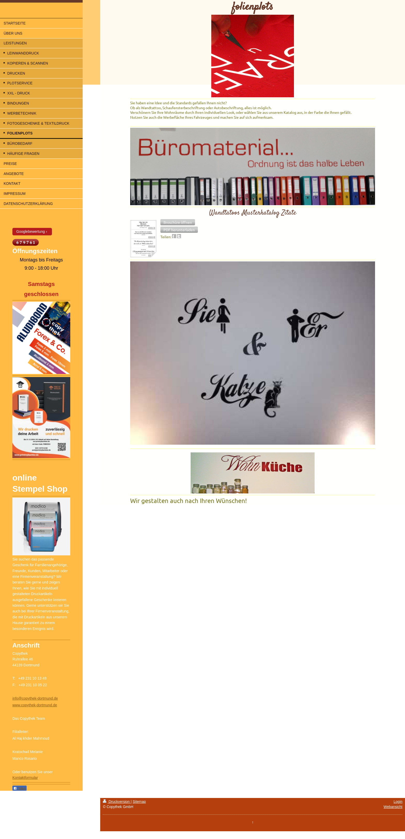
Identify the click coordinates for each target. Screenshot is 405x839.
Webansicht (393, 807)
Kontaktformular (25, 778)
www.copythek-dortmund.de (34, 705)
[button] (177, 222)
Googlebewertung (30, 231)
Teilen (19, 788)
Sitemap (139, 802)
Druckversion (116, 802)
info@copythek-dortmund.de (35, 698)
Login (398, 802)
